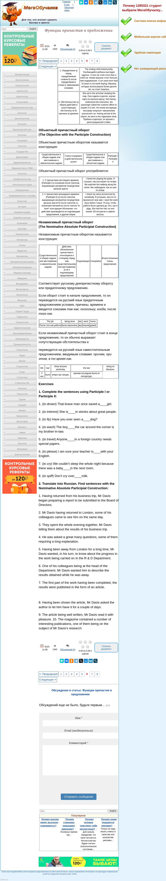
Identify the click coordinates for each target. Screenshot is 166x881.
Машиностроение (22, 273)
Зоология (22, 173)
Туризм (22, 399)
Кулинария (22, 223)
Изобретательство (22, 179)
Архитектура (22, 96)
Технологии (22, 394)
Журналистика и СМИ (22, 168)
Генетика (22, 135)
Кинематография (22, 212)
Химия (22, 432)
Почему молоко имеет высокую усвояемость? (49, 822)
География (22, 140)
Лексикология (22, 234)
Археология (22, 91)
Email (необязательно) (78, 730)
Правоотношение (22, 328)
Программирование (22, 333)
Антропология (22, 85)
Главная (66, 2)
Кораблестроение (22, 218)
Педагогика (22, 317)
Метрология (22, 295)
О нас (67, 4)
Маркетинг (22, 251)
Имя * (78, 718)
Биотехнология (22, 118)
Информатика (22, 190)
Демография (22, 157)
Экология (22, 443)
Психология (22, 350)
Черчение (22, 438)
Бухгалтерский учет (22, 129)
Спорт (22, 372)
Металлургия (22, 289)
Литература (22, 240)
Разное (22, 361)
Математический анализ (22, 262)
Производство (22, 339)
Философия (22, 421)
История (22, 207)
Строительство (22, 383)
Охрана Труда (22, 311)
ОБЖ (22, 306)
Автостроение (22, 80)
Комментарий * (78, 743)
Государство (22, 151)
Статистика (22, 377)
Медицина (22, 278)
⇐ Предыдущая (48, 60)
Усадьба (22, 405)
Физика (22, 410)
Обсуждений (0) (67, 49)
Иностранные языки (22, 184)
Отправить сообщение (78, 796)
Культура (22, 229)
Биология (22, 113)
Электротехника (22, 454)
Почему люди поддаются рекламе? (109, 822)
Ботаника (22, 124)
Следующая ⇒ (47, 66)
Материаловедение (22, 267)
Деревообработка (22, 162)
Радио (22, 355)
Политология (22, 322)
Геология (22, 146)
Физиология (22, 416)
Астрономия (22, 102)
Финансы (22, 427)
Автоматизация (22, 74)
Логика (22, 245)
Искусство (22, 201)
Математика (22, 256)
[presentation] (69, 785)
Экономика (22, 449)
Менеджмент (22, 284)
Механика (22, 300)
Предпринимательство (22, 107)
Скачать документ (106, 47)
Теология (22, 388)
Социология (22, 366)
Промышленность (22, 344)
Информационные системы (22, 196)
